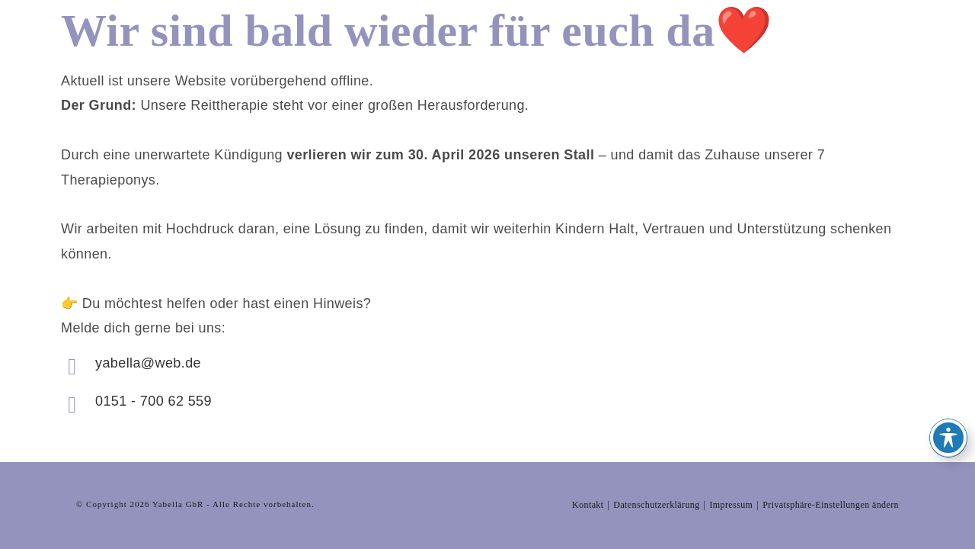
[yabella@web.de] (72, 366)
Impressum (731, 466)
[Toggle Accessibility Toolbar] (948, 437)
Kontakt (587, 466)
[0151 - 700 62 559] (72, 404)
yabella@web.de (148, 363)
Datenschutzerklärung (656, 466)
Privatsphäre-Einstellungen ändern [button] (830, 466)
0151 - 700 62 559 (153, 401)
